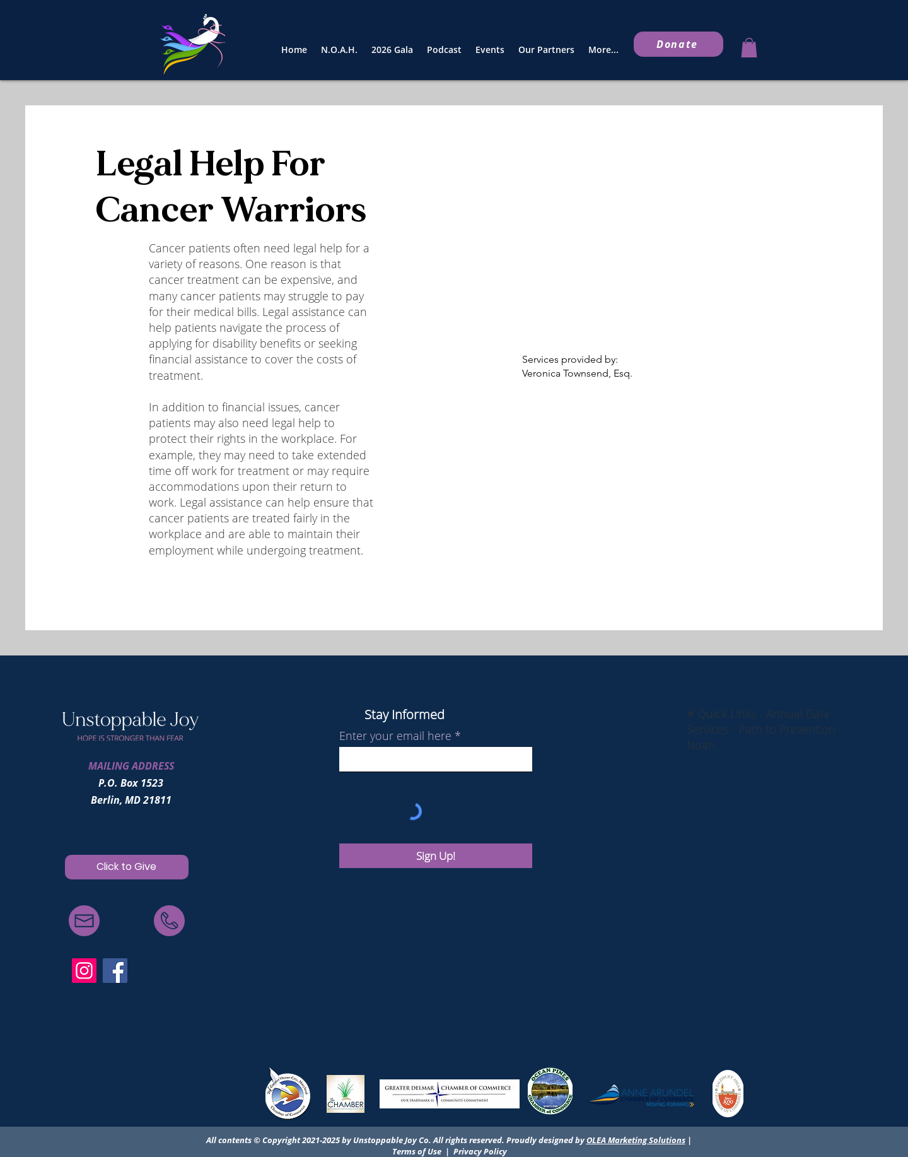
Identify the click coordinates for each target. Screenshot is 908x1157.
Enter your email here (395, 735)
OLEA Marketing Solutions (635, 1140)
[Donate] (678, 44)
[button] (749, 47)
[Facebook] (115, 970)
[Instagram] (84, 970)
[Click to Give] (127, 867)
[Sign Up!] (435, 855)
